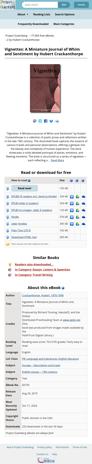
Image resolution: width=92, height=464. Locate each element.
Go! (64, 4)
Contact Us (42, 454)
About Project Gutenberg (20, 447)
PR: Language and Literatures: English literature (50, 359)
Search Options (65, 14)
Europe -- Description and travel (41, 365)
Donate (81, 4)
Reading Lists (41, 14)
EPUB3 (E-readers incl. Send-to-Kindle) (34, 196)
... (56, 160)
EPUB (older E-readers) (24, 203)
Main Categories (63, 24)
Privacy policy (44, 447)
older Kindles (19, 223)
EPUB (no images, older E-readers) (31, 210)
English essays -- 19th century (39, 372)
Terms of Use (80, 447)
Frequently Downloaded (33, 24)
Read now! (24, 188)
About (23, 14)
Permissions (62, 447)
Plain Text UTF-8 (21, 230)
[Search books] (40, 5)
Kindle (15, 217)
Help (54, 454)
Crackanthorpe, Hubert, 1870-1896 (43, 295)
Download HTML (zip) (24, 237)
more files (27, 244)
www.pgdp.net (71, 320)
